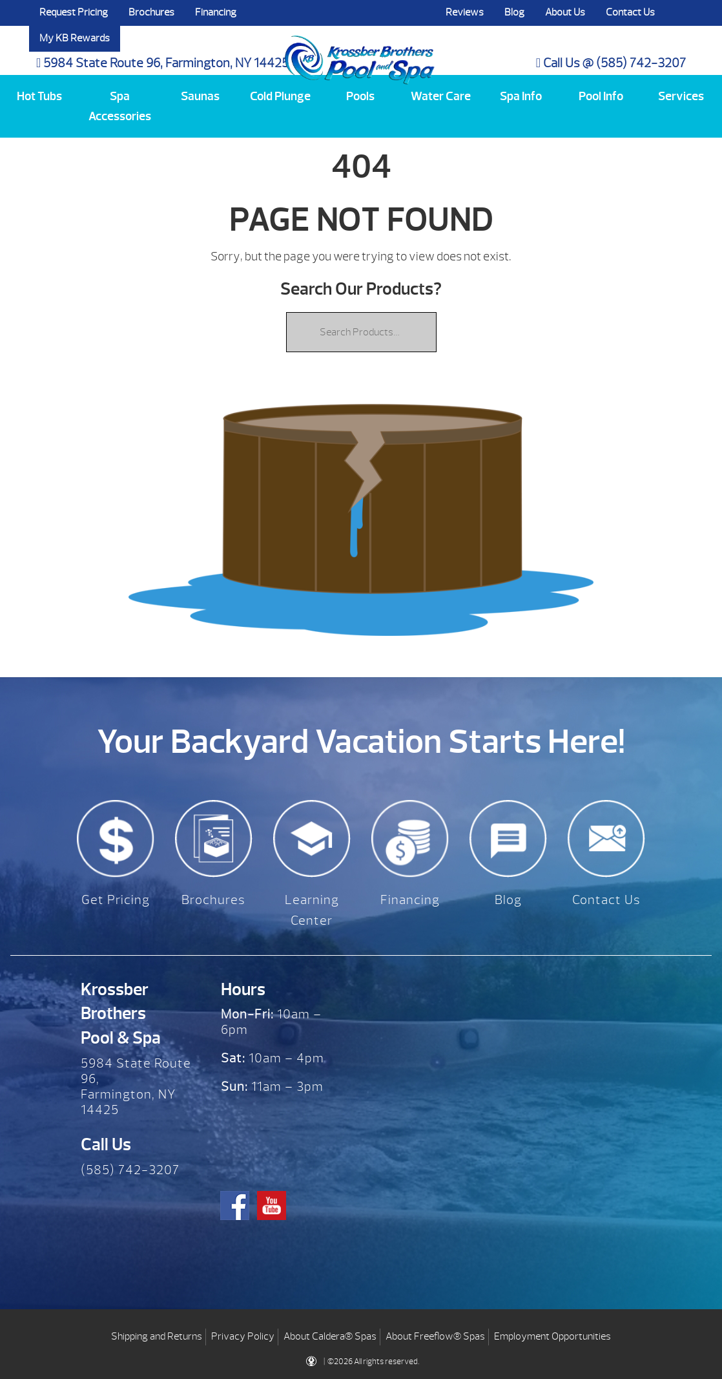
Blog (514, 12)
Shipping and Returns (156, 1333)
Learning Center (312, 910)
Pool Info (601, 96)
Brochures (151, 12)
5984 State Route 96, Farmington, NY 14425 (162, 63)
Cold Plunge (280, 96)
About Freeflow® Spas (435, 1333)
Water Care (441, 96)
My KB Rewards (74, 38)
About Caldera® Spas (330, 1333)
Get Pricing (115, 900)
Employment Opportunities (552, 1333)
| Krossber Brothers (360, 47)
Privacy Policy (242, 1333)
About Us (565, 12)
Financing (215, 12)
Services (681, 96)
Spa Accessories (119, 106)
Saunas (200, 96)
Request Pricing (73, 12)
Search (678, 13)
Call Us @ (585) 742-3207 (611, 63)
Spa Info (521, 96)
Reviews (465, 12)
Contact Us (630, 12)
